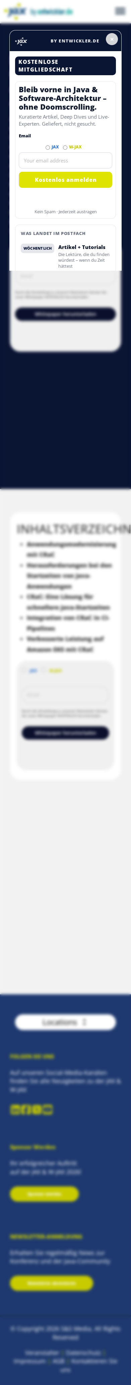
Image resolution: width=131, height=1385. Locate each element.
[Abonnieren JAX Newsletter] (48, 147)
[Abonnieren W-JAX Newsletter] (65, 147)
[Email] (65, 160)
